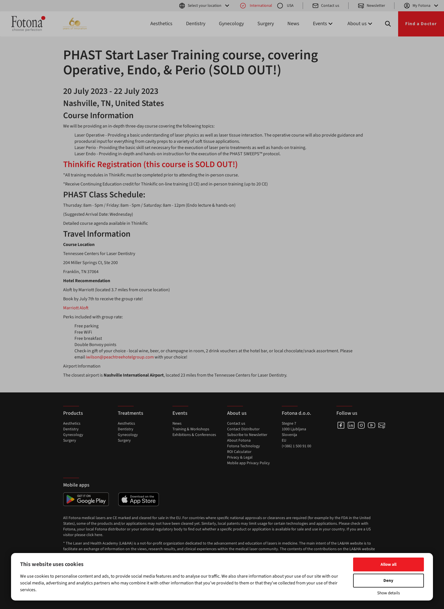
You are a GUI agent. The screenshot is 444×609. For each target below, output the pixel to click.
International (256, 5)
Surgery (265, 23)
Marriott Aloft (76, 308)
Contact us (325, 5)
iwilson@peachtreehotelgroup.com (120, 357)
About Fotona (239, 440)
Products (73, 413)
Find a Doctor (421, 24)
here (98, 535)
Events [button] (323, 23)
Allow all (388, 564)
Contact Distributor (243, 429)
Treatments (130, 413)
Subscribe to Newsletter (247, 435)
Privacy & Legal (240, 457)
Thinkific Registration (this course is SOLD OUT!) (150, 164)
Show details (388, 593)
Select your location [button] (204, 5)
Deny (388, 581)
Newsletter (371, 5)
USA (285, 5)
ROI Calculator (239, 452)
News (293, 23)
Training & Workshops (190, 429)
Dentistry (195, 23)
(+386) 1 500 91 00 (296, 446)
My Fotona (421, 5)
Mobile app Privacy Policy (248, 463)
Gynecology (231, 23)
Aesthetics (161, 23)
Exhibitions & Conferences (194, 435)
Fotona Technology (243, 446)
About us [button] (360, 23)
